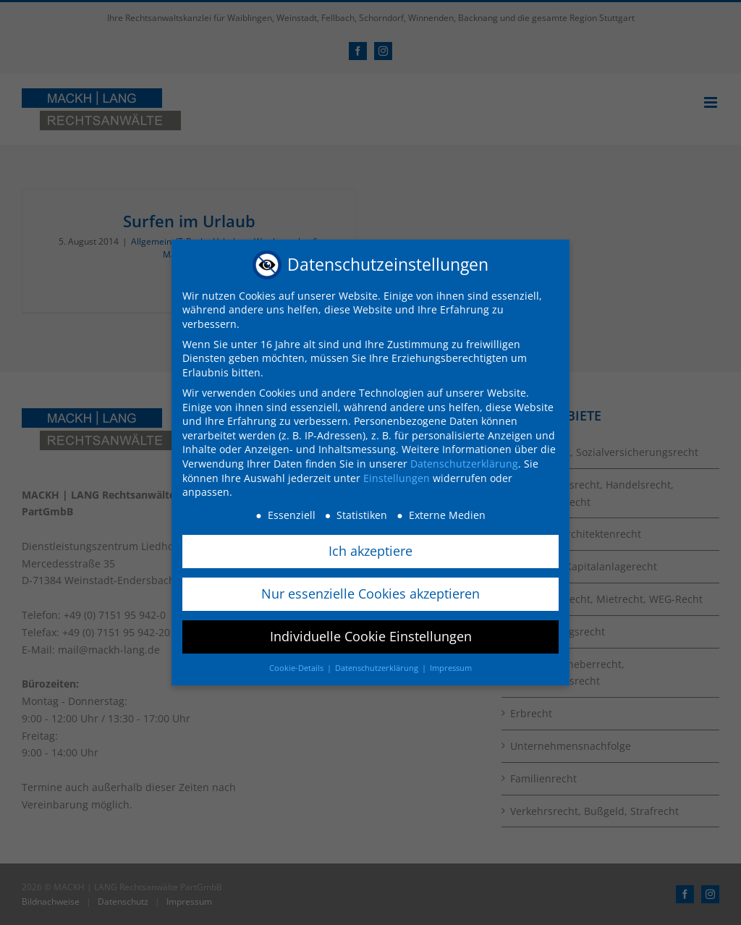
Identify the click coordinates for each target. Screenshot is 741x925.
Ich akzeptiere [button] (370, 546)
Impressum (451, 663)
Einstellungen (396, 473)
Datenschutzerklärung (464, 459)
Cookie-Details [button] (297, 663)
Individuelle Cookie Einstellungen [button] (371, 631)
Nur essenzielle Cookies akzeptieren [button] (370, 589)
